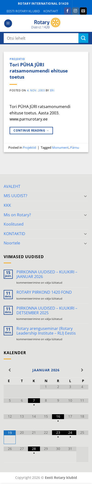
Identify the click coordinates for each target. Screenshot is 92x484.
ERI (52, 90)
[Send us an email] (83, 11)
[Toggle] (85, 196)
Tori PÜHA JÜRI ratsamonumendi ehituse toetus (39, 70)
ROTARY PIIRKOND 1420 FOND (44, 292)
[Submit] (83, 38)
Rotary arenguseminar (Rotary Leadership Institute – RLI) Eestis (46, 331)
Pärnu (74, 147)
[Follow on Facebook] (67, 11)
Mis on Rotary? (17, 215)
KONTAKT (50, 11)
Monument (60, 147)
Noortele (12, 243)
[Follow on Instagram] (75, 11)
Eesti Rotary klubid (23, 11)
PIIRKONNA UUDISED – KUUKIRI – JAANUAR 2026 (46, 274)
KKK (7, 205)
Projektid (17, 59)
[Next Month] (82, 370)
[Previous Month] (10, 370)
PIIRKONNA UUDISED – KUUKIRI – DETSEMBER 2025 (46, 310)
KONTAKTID (14, 233)
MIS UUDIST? (15, 195)
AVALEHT (12, 186)
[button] (8, 23)
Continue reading (31, 130)
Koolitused (14, 224)
